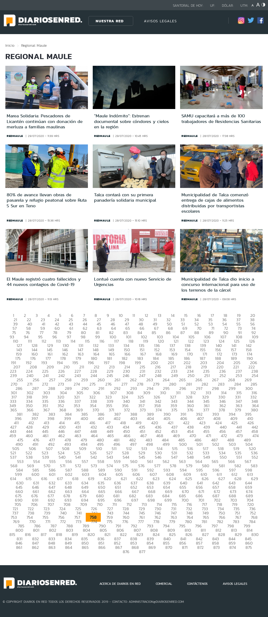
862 (35, 547)
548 (190, 457)
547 (174, 457)
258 (68, 380)
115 (87, 341)
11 (133, 315)
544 (126, 457)
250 (191, 375)
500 (183, 444)
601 (52, 474)
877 (142, 551)
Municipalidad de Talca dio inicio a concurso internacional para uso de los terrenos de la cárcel (218, 284)
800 (19, 530)
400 (84, 418)
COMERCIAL (164, 583)
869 (152, 547)
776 (125, 521)
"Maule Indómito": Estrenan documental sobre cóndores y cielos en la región (131, 121)
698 (151, 500)
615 (29, 478)
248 (158, 375)
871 (185, 547)
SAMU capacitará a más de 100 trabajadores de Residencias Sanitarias (221, 118)
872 (200, 547)
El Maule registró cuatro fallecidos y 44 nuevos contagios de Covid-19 (44, 282)
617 (60, 478)
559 (117, 461)
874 (232, 547)
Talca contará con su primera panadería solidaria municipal (125, 197)
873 (216, 547)
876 (126, 551)
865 (85, 547)
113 (58, 341)
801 (36, 530)
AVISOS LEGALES (160, 21)
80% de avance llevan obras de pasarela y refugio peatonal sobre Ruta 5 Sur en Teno (47, 200)
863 (52, 547)
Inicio (9, 45)
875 (248, 547)
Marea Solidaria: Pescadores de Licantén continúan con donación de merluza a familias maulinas (45, 121)
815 (12, 534)
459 (12, 435)
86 (168, 332)
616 (44, 478)
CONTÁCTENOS (197, 583)
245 (110, 375)
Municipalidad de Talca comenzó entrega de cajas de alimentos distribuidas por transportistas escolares (214, 202)
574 (110, 466)
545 (142, 457)
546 (158, 457)
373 (143, 410)
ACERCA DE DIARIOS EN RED (120, 583)
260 (101, 380)
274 (77, 384)
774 (94, 521)
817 (43, 534)
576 (141, 466)
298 (215, 388)
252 (222, 375)
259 (84, 380)
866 (102, 547)
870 (168, 547)
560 (133, 461)
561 (150, 461)
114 (72, 341)
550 (223, 457)
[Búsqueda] (216, 21)
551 (239, 457)
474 (255, 435)
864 (68, 547)
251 (207, 375)
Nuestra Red (110, 21)
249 (174, 375)
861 (19, 547)
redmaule (15, 136)
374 (158, 410)
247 (142, 375)
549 (206, 457)
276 (108, 384)
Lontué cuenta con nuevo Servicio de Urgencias (132, 282)
